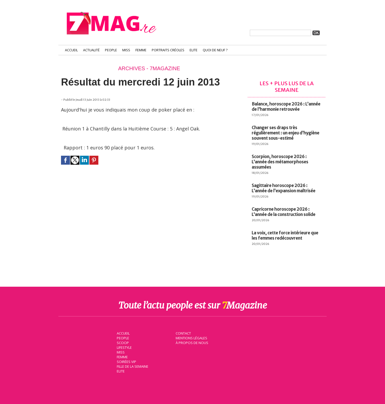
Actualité (91, 50)
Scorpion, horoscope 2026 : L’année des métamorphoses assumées (280, 162)
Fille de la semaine (132, 366)
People (111, 50)
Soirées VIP (125, 361)
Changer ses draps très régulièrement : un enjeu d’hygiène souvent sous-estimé (285, 133)
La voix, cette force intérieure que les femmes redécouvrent (285, 235)
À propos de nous (191, 342)
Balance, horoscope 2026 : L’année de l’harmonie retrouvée (286, 106)
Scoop (122, 342)
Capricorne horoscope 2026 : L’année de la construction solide (283, 211)
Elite (193, 50)
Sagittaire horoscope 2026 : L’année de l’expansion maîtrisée (283, 188)
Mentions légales (191, 337)
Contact (183, 333)
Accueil (71, 50)
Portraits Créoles (168, 50)
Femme (140, 50)
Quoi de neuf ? (215, 50)
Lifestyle (123, 347)
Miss (126, 50)
